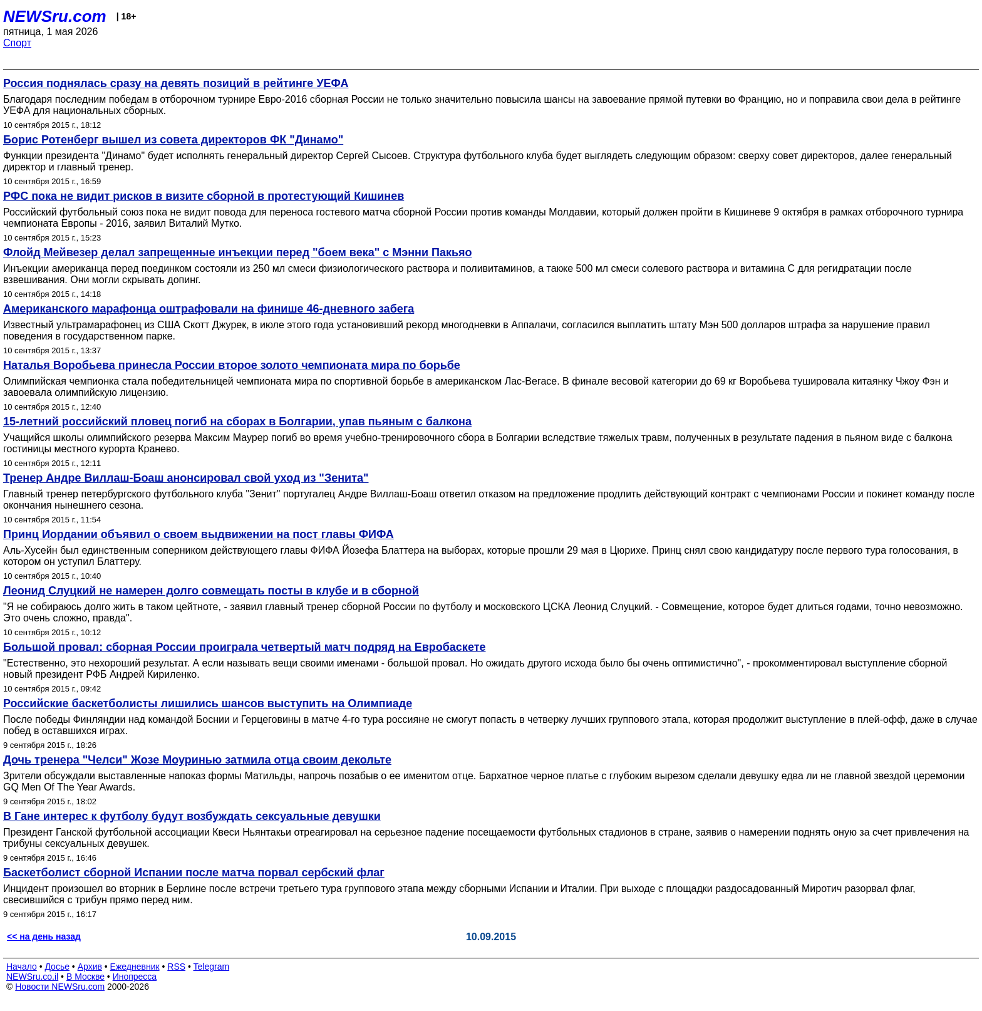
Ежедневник (135, 967)
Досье (57, 967)
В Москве (85, 977)
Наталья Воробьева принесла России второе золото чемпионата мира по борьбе (231, 365)
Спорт (17, 43)
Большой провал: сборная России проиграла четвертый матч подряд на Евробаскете (244, 647)
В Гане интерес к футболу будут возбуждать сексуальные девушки (192, 816)
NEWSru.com (54, 16)
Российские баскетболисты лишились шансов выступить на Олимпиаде (207, 703)
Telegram (212, 967)
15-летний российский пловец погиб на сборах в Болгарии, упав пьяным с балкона (237, 421)
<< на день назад (44, 936)
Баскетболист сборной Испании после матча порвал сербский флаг (194, 872)
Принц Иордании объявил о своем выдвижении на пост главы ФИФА (198, 534)
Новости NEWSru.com (60, 987)
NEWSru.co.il (32, 977)
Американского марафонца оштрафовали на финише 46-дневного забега (208, 309)
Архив (90, 967)
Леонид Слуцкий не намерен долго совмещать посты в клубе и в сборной (211, 590)
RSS (176, 967)
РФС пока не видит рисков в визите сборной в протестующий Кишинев (203, 196)
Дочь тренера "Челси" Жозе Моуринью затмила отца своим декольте (197, 760)
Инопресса (135, 977)
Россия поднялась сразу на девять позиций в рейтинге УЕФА (176, 83)
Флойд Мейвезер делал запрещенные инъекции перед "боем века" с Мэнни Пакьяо (237, 252)
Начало (21, 967)
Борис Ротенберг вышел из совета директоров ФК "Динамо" (173, 139)
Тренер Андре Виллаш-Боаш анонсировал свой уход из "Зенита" (186, 478)
